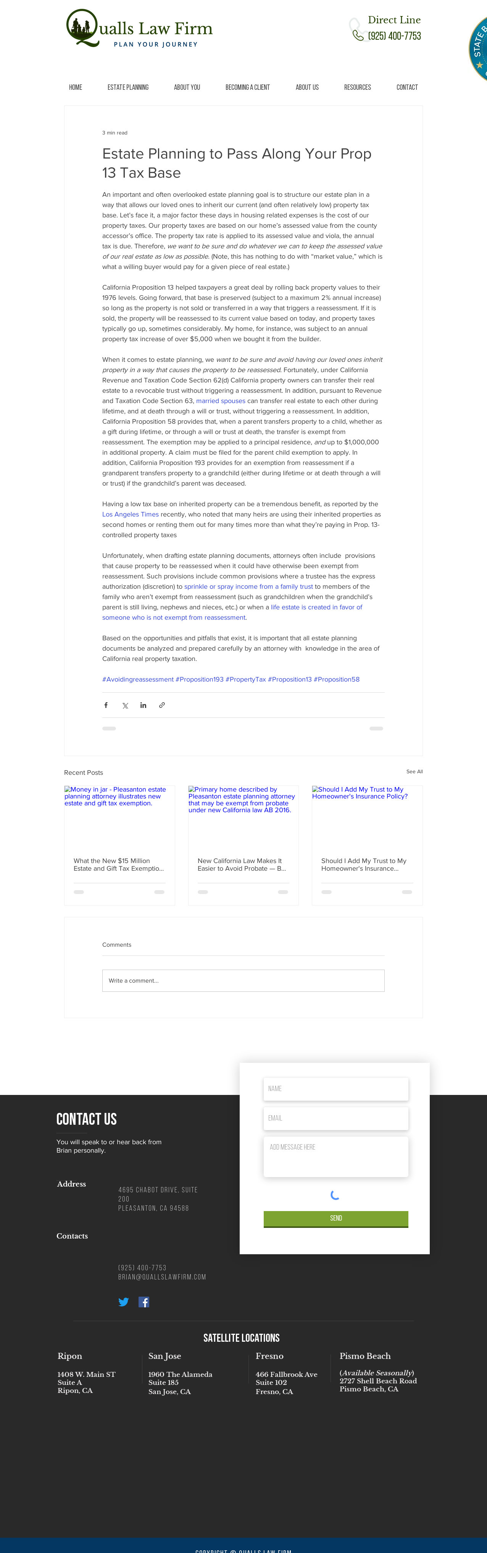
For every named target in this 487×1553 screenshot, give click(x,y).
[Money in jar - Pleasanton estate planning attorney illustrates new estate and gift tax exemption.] (120, 817)
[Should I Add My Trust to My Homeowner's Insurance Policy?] (367, 817)
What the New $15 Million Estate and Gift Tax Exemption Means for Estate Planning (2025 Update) (118, 864)
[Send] (336, 1218)
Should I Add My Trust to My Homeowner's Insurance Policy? (363, 864)
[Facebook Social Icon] (144, 1302)
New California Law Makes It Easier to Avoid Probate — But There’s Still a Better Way (242, 864)
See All (414, 771)
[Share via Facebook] (106, 705)
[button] (128, 88)
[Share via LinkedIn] (143, 705)
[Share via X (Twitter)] (124, 705)
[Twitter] (123, 1302)
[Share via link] (162, 705)
